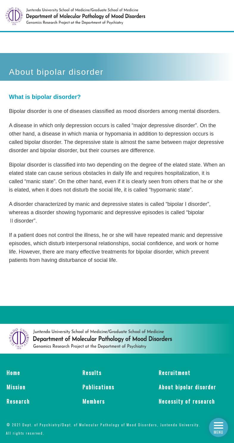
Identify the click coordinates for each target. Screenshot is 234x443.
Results (92, 373)
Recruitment (175, 373)
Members (93, 401)
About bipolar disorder (187, 387)
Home (13, 373)
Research (18, 401)
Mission (16, 387)
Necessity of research (187, 401)
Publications (98, 387)
